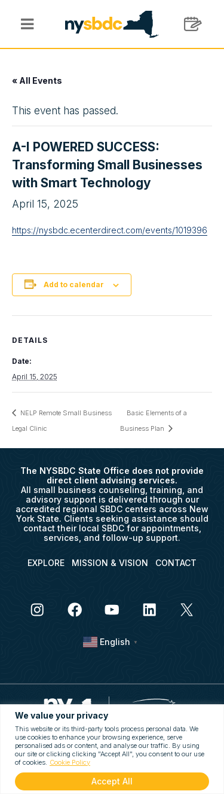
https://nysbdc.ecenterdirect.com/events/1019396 (109, 230)
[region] (112, 749)
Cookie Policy (70, 762)
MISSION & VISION (110, 563)
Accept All (112, 781)
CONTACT (176, 563)
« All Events (37, 80)
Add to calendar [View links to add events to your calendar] (74, 284)
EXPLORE (46, 563)
